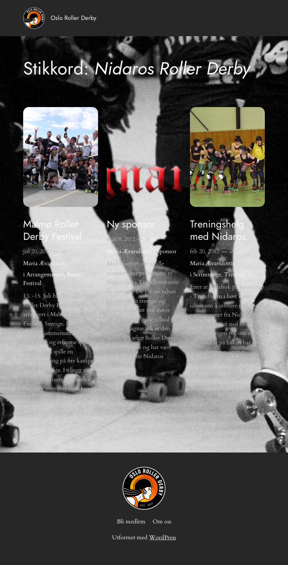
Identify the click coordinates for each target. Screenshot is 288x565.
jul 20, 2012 (37, 251)
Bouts (74, 275)
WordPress (162, 537)
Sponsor (167, 251)
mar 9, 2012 (121, 239)
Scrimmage (207, 275)
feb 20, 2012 (204, 251)
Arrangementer (45, 275)
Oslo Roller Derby (73, 17)
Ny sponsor (131, 224)
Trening (234, 275)
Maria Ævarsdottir (45, 263)
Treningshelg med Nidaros (218, 230)
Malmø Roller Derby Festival (52, 230)
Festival (32, 283)
